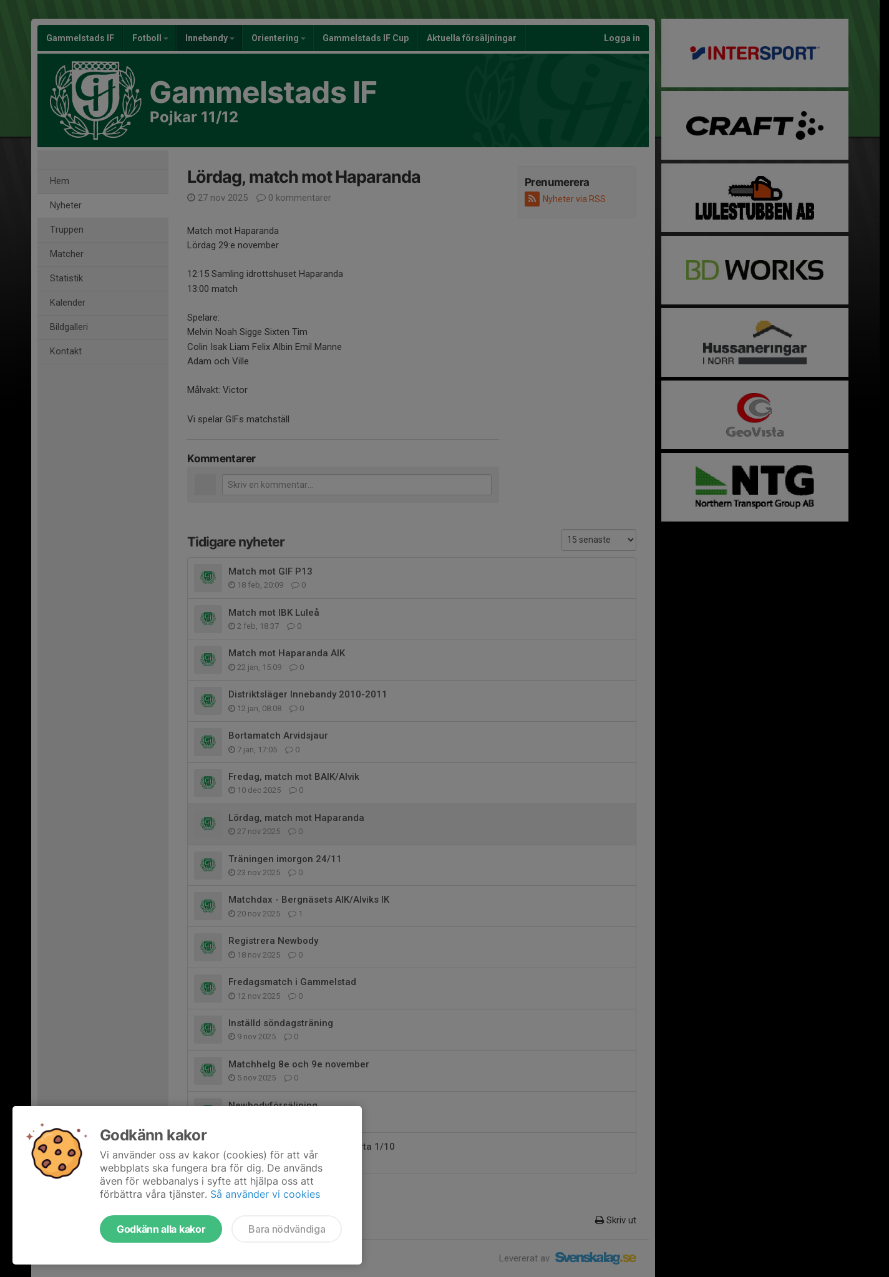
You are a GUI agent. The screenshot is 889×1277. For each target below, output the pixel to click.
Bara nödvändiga (286, 1229)
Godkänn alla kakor (161, 1229)
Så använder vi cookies (265, 1194)
